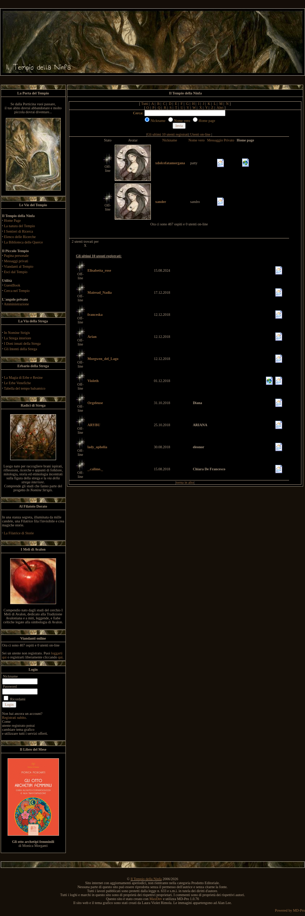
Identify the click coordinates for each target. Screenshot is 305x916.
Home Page (12, 220)
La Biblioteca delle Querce (23, 242)
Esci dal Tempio (15, 272)
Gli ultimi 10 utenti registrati (167, 134)
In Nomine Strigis (17, 333)
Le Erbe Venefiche (17, 383)
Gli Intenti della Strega (20, 349)
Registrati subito (14, 718)
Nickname (169, 140)
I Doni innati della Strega (22, 343)
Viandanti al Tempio (18, 266)
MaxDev (155, 899)
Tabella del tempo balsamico (25, 388)
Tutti (144, 104)
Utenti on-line (200, 134)
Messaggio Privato (220, 140)
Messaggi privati (16, 261)
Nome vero (196, 140)
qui (60, 657)
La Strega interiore (17, 338)
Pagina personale (16, 256)
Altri (220, 108)
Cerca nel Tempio (17, 291)
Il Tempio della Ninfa (146, 879)
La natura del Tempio (19, 226)
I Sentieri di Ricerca (18, 231)
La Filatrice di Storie (19, 533)
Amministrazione (16, 304)
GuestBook (12, 285)
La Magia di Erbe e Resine (23, 377)
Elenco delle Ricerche (20, 237)
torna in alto (185, 482)
